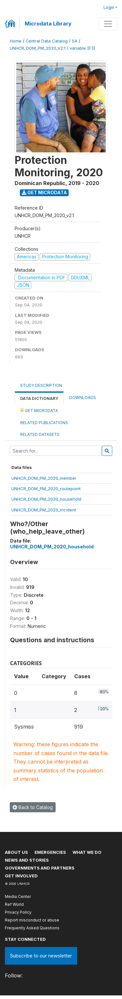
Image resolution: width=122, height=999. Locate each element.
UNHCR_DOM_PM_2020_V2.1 (37, 48)
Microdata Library (48, 23)
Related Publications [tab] (44, 422)
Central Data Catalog (47, 41)
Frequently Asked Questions (32, 927)
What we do (87, 852)
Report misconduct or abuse (32, 920)
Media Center (18, 896)
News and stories (27, 860)
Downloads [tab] (82, 397)
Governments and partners (40, 867)
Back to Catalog (33, 807)
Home (15, 41)
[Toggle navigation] (108, 23)
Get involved (21, 875)
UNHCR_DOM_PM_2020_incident (43, 509)
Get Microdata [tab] (39, 410)
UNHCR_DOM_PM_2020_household (46, 499)
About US (16, 852)
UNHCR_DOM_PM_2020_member (43, 478)
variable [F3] (82, 48)
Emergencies (50, 852)
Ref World (14, 904)
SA (74, 41)
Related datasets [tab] (40, 434)
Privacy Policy (18, 912)
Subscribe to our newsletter (41, 956)
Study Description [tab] (41, 385)
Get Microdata (44, 192)
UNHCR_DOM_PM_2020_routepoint (46, 488)
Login (108, 7)
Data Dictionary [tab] (39, 398)
